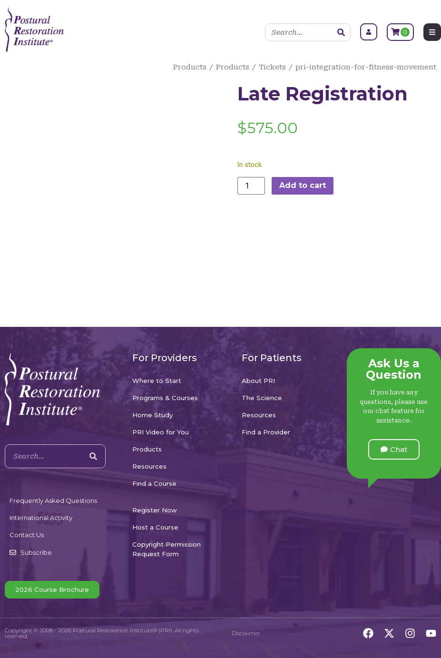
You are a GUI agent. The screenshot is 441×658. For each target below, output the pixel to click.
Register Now (154, 510)
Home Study (152, 415)
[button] (394, 449)
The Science (262, 398)
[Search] (341, 32)
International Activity (41, 517)
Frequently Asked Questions (53, 500)
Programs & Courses (165, 398)
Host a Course (155, 527)
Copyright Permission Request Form (166, 549)
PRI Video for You (160, 432)
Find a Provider (266, 432)
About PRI (258, 380)
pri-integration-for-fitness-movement (365, 67)
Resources (149, 466)
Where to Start (156, 380)
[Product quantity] (251, 186)
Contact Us (27, 535)
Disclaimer (246, 633)
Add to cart (302, 185)
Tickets (272, 67)
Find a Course (154, 483)
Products (189, 67)
